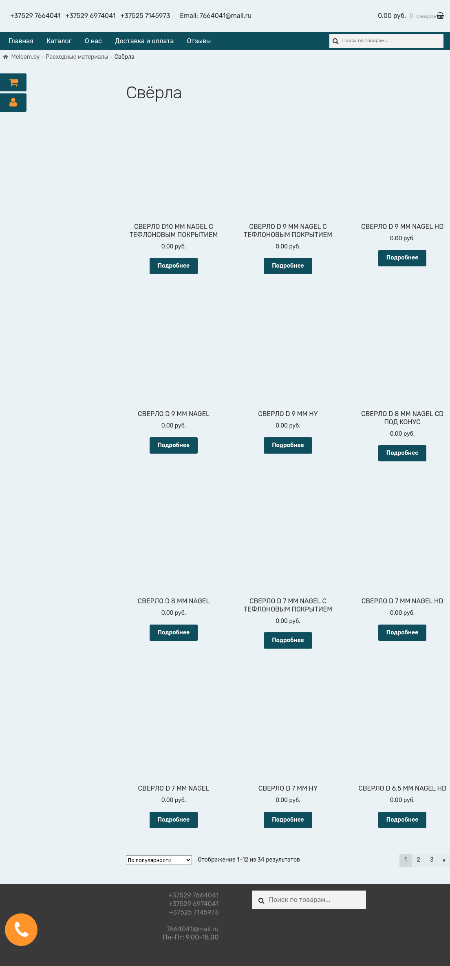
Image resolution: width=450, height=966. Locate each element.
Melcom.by (25, 56)
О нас (93, 41)
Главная (21, 41)
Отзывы (199, 41)
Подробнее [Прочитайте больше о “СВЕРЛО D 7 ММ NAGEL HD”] (402, 632)
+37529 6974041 (90, 16)
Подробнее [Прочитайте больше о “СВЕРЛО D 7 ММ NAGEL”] (174, 819)
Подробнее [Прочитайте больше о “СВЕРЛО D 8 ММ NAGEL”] (174, 632)
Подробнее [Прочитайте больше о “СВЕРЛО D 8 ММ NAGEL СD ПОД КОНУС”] (402, 453)
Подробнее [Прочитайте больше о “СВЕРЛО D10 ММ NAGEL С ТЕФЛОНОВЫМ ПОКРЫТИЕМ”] (174, 265)
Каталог (58, 41)
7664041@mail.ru (225, 16)
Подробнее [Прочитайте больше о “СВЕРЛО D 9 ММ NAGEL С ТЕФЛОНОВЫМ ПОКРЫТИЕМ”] (288, 265)
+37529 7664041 (35, 16)
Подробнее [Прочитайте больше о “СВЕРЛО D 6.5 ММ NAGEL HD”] (402, 819)
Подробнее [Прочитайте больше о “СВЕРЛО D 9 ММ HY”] (288, 445)
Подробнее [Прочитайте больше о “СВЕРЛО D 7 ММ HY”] (288, 819)
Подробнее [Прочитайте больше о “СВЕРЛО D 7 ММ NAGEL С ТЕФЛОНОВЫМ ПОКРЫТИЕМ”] (288, 640)
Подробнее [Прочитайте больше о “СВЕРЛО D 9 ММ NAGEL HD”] (402, 257)
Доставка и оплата (144, 41)
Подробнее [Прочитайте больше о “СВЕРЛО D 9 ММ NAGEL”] (174, 445)
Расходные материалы (77, 56)
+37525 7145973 (145, 16)
